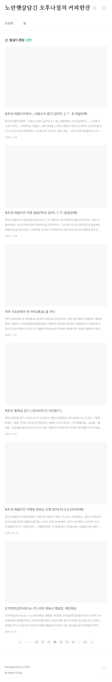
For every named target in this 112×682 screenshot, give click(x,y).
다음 (92, 642)
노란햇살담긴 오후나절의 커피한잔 (47, 8)
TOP (104, 668)
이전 (20, 642)
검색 (95, 8)
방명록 (9, 23)
